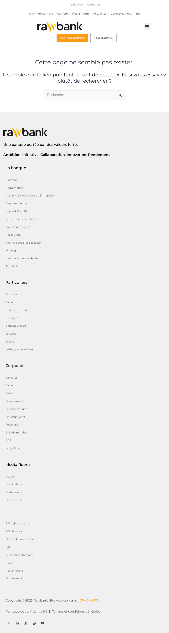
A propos (11, 179)
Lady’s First (13, 448)
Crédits (10, 341)
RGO (9, 562)
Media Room (80, 13)
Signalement (14, 578)
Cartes (10, 302)
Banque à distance (18, 310)
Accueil (10, 476)
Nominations (14, 484)
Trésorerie (12, 424)
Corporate (94, 4)
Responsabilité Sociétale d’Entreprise (30, 195)
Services (11, 333)
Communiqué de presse (21, 219)
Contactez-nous (121, 13)
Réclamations (15, 570)
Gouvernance (14, 187)
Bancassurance (16, 325)
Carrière (62, 13)
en (138, 13)
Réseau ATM (14, 234)
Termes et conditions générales (76, 611)
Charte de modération (20, 539)
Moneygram (13, 250)
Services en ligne (16, 409)
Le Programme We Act (21, 349)
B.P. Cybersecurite (17, 523)
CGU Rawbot (14, 531)
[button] (147, 26)
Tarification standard (19, 555)
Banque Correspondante (22, 258)
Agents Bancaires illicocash (23, 242)
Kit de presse (14, 500)
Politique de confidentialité (26, 611)
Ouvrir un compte (41, 13)
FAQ (8, 547)
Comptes (11, 294)
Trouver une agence (19, 227)
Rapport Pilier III (16, 211)
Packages (12, 318)
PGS (8, 440)
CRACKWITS (89, 600)
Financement (14, 401)
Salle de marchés (17, 432)
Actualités (99, 13)
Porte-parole (14, 492)
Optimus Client (15, 416)
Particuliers (75, 4)
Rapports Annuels (17, 203)
